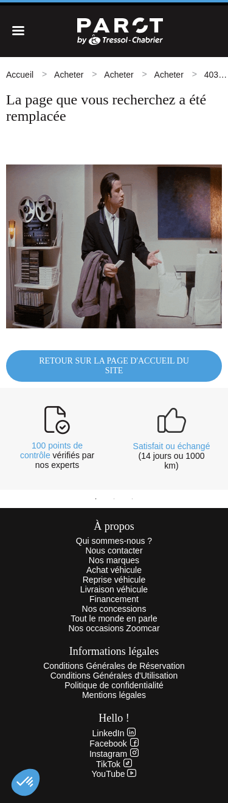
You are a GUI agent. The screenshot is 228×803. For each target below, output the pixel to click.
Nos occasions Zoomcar (113, 628)
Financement (114, 599)
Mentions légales (114, 695)
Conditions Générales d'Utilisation (114, 675)
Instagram (114, 754)
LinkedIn (114, 733)
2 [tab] (114, 499)
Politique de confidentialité (114, 685)
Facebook (113, 743)
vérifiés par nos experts (57, 455)
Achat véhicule (114, 570)
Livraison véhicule (114, 589)
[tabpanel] (57, 438)
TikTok (114, 764)
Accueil (19, 75)
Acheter (68, 75)
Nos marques (114, 560)
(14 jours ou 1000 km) (171, 455)
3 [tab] (132, 499)
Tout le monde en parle (114, 618)
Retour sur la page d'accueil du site (114, 365)
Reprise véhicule (114, 579)
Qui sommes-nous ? (114, 541)
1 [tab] (96, 499)
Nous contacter (113, 550)
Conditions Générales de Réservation (114, 666)
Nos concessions (114, 609)
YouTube (114, 774)
